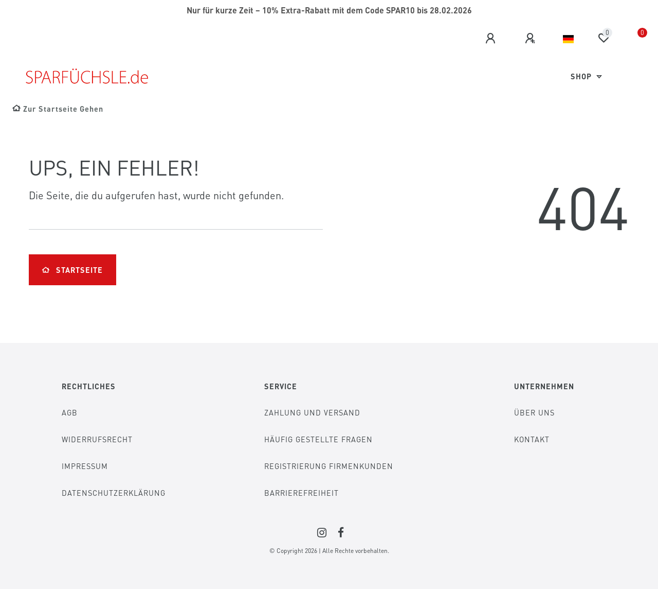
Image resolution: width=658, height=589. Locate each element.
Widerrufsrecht (97, 439)
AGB (70, 412)
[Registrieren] (532, 39)
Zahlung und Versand (312, 412)
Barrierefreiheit (301, 492)
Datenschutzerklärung (114, 492)
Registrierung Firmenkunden (328, 466)
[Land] (568, 39)
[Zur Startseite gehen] (57, 108)
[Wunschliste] (603, 38)
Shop (582, 76)
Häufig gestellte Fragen (318, 439)
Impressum (85, 466)
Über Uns (534, 412)
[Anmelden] (492, 39)
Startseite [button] (72, 269)
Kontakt (532, 439)
